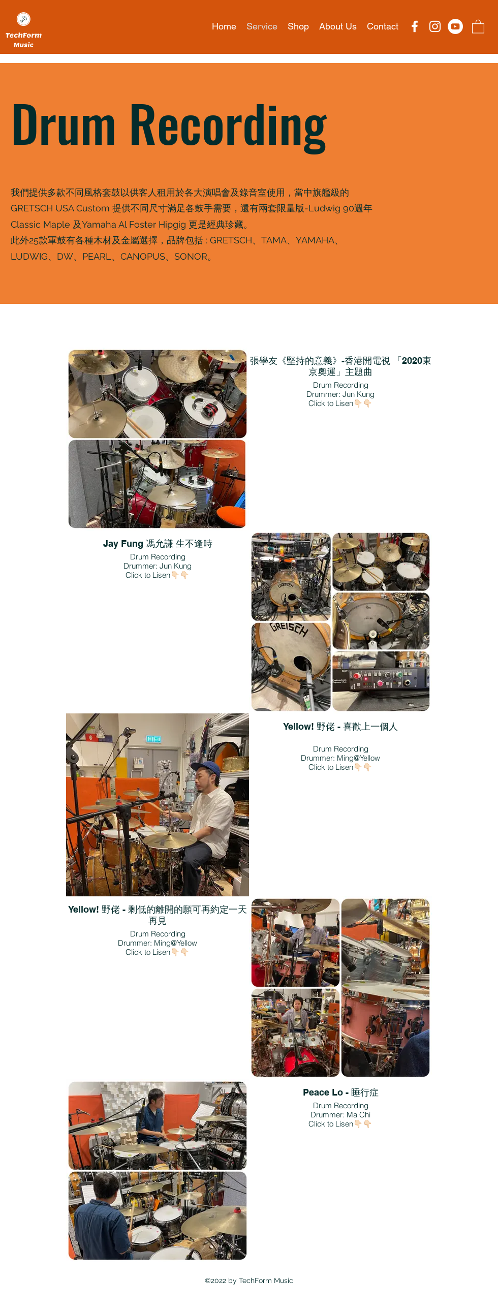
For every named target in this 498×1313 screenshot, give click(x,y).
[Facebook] (414, 26)
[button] (478, 26)
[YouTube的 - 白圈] (455, 26)
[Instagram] (435, 26)
